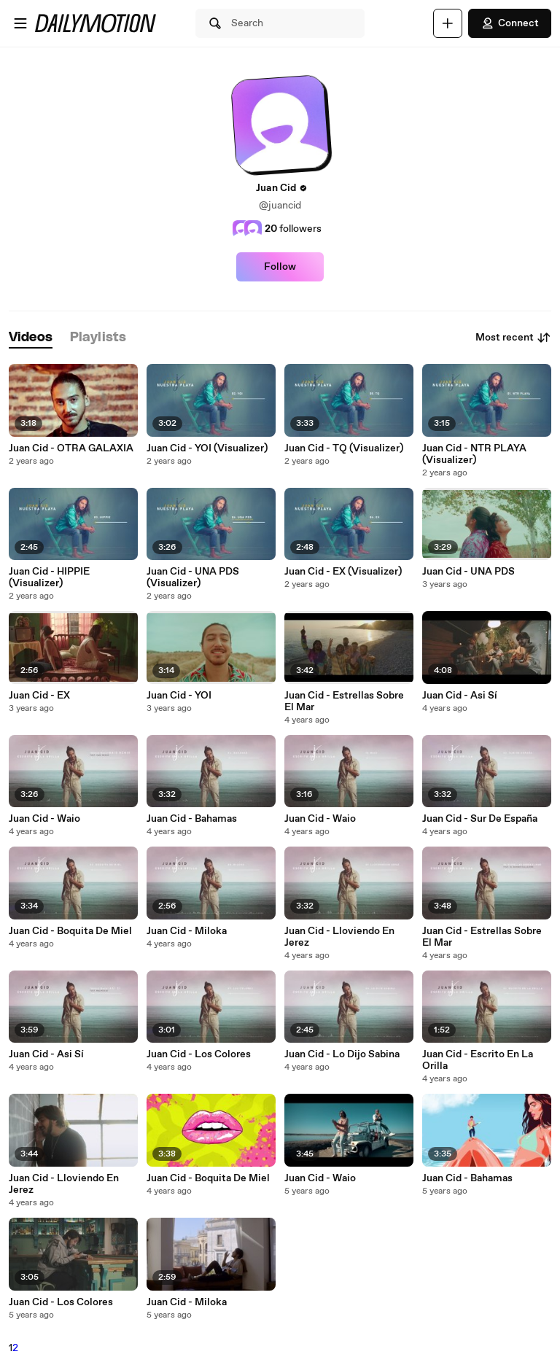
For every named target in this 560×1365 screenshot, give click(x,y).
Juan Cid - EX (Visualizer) (343, 572)
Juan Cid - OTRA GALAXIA (71, 448)
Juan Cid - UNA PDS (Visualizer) (193, 577)
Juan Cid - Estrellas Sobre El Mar (344, 701)
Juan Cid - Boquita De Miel (70, 931)
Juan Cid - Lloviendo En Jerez (339, 937)
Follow (280, 266)
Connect (510, 23)
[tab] (30, 338)
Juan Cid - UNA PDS (468, 572)
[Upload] (447, 23)
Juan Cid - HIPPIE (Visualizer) (49, 577)
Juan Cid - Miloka (187, 931)
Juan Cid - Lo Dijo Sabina (342, 1054)
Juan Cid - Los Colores (199, 1054)
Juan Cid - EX (39, 695)
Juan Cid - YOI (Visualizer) (207, 448)
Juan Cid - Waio (44, 819)
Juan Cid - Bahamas (192, 819)
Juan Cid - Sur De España (479, 819)
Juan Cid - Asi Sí (459, 695)
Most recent (513, 337)
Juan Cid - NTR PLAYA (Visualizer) (474, 454)
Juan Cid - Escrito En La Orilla (477, 1060)
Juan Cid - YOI (179, 695)
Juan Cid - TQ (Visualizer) (343, 448)
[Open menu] (20, 23)
